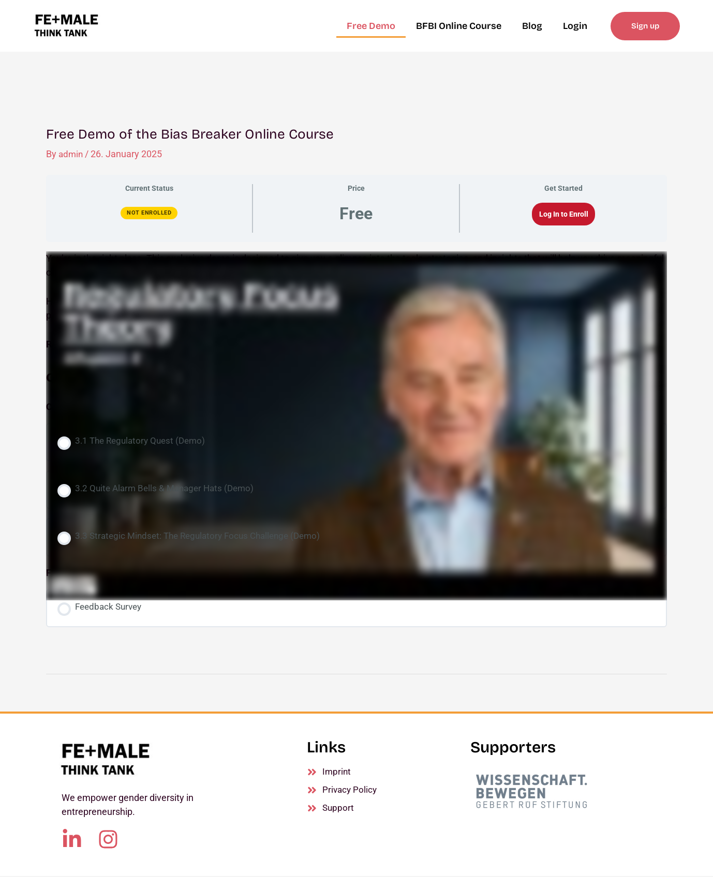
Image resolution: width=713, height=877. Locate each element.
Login (575, 26)
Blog (532, 26)
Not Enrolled (149, 212)
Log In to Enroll (563, 214)
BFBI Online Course (458, 26)
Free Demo (371, 26)
